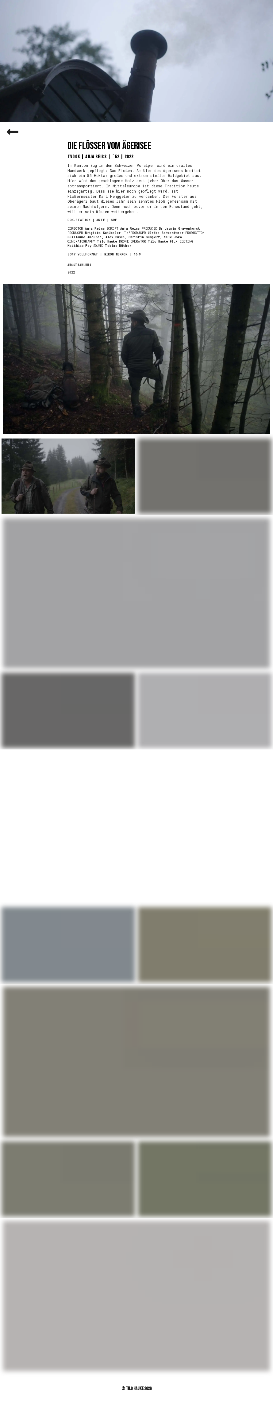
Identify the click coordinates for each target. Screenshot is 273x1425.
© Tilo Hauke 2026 (136, 1389)
